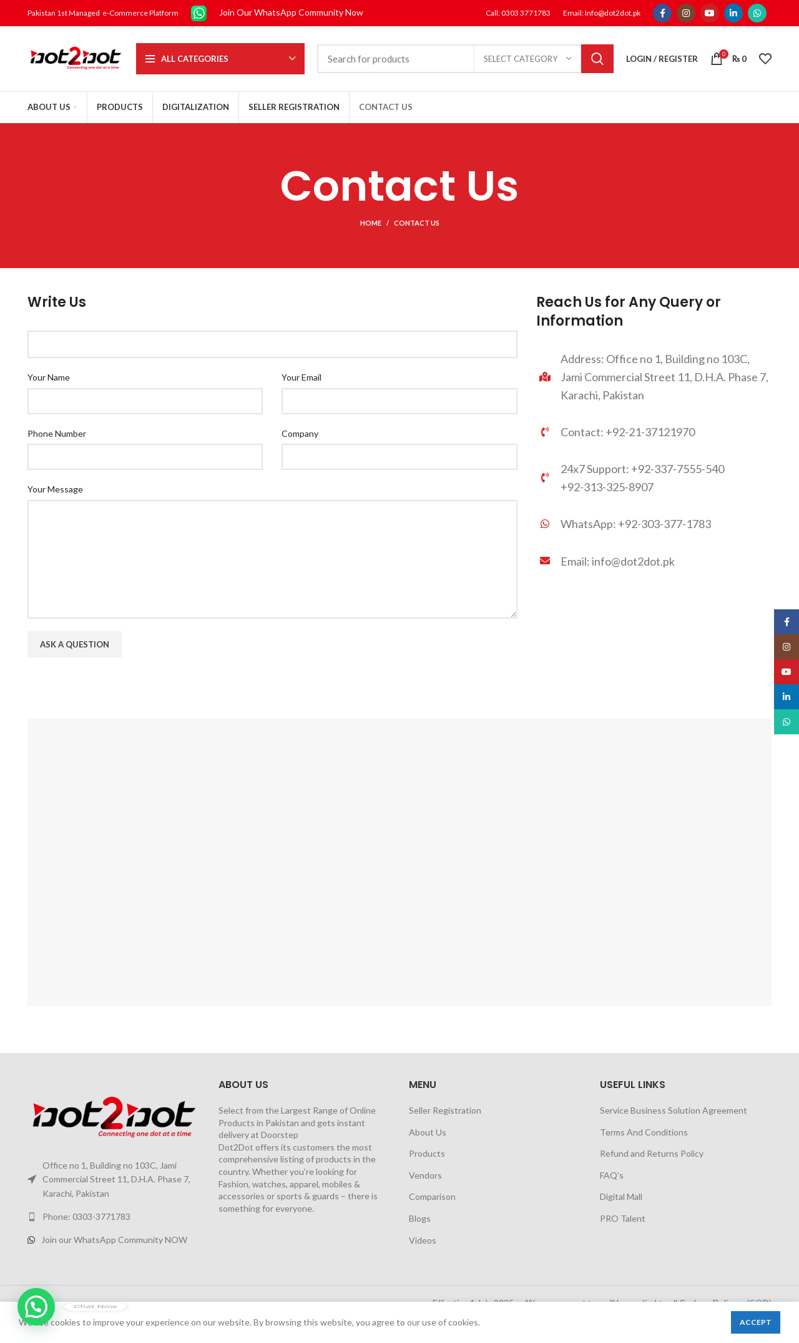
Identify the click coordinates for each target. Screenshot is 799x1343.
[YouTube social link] (709, 13)
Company (300, 433)
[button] (36, 1307)
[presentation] (122, 694)
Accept (756, 1322)
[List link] (654, 527)
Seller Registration (445, 1110)
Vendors (425, 1175)
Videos (422, 1240)
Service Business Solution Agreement (673, 1110)
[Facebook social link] (662, 13)
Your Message (55, 489)
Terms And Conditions (644, 1132)
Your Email (301, 377)
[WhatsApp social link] (757, 13)
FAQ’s (612, 1175)
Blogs (420, 1218)
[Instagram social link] (686, 13)
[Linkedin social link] (733, 13)
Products (427, 1153)
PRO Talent (622, 1218)
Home (370, 223)
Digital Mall (621, 1196)
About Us (427, 1132)
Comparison (432, 1196)
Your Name (48, 377)
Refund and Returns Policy (651, 1153)
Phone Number (56, 433)
